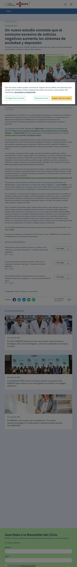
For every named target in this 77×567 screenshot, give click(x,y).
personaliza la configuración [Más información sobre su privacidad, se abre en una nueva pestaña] (24, 92)
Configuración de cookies (15, 98)
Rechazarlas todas (41, 98)
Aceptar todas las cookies (61, 98)
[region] (38, 93)
